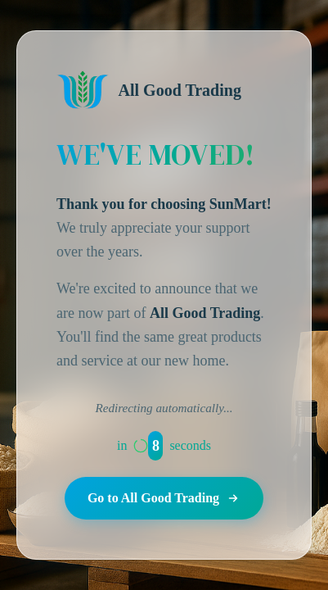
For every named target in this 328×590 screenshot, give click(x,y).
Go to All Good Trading (164, 498)
